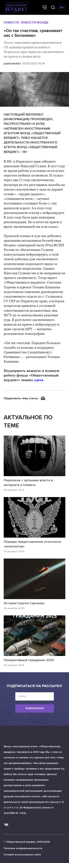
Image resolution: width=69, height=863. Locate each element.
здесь (39, 380)
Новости (11, 22)
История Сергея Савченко (24, 603)
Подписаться (34, 708)
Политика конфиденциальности (23, 848)
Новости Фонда (34, 22)
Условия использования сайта (22, 854)
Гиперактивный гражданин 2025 (29, 660)
